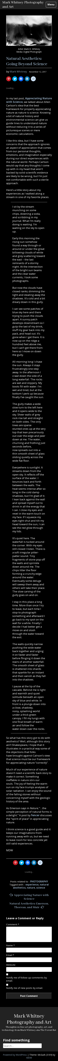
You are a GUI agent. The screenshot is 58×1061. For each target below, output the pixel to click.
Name (10, 945)
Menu (51, 4)
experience (32, 884)
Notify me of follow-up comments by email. (26, 979)
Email (10, 955)
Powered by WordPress (15, 1054)
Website (10, 964)
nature (31, 887)
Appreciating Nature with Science (29, 897)
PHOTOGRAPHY (39, 881)
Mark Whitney (18, 71)
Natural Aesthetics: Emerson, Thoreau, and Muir (29, 905)
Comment (12, 924)
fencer (35, 815)
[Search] (22, 1045)
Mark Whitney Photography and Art (29, 1019)
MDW (29, 1057)
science (40, 887)
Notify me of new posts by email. (24, 987)
